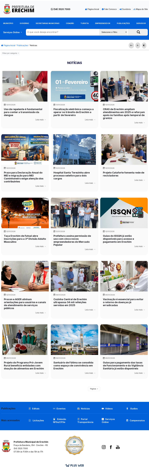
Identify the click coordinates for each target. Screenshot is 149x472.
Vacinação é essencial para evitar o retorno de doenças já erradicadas (123, 302)
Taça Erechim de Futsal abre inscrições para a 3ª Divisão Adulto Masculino (25, 238)
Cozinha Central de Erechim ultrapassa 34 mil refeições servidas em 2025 (70, 302)
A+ (131, 45)
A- (138, 45)
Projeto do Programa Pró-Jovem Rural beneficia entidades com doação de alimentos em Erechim (24, 365)
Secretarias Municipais (47, 23)
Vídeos (107, 408)
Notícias (33, 45)
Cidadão (70, 23)
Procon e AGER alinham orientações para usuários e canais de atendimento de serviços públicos (25, 304)
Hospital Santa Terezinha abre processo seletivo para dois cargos (71, 175)
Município (8, 23)
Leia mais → (41, 119)
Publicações (123, 23)
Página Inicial (92, 9)
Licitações (36, 420)
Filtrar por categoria (10, 53)
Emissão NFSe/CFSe (59, 420)
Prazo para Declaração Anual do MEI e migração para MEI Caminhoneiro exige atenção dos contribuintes (23, 177)
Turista (85, 23)
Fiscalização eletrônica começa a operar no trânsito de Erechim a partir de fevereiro (73, 112)
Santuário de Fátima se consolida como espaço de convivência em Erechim (73, 365)
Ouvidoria (125, 9)
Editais (34, 408)
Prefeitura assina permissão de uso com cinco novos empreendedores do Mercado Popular (72, 240)
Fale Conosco (109, 9)
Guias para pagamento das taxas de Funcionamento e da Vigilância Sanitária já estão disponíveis (123, 365)
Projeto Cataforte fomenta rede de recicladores (123, 174)
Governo (24, 23)
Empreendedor (102, 23)
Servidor (141, 23)
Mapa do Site (140, 9)
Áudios (132, 408)
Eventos (61, 408)
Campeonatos (137, 420)
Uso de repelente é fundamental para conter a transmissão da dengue (23, 112)
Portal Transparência (85, 420)
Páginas (93, 389)
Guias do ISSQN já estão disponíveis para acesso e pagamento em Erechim (118, 238)
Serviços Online (11, 32)
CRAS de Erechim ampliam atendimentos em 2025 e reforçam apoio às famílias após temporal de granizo (124, 114)
